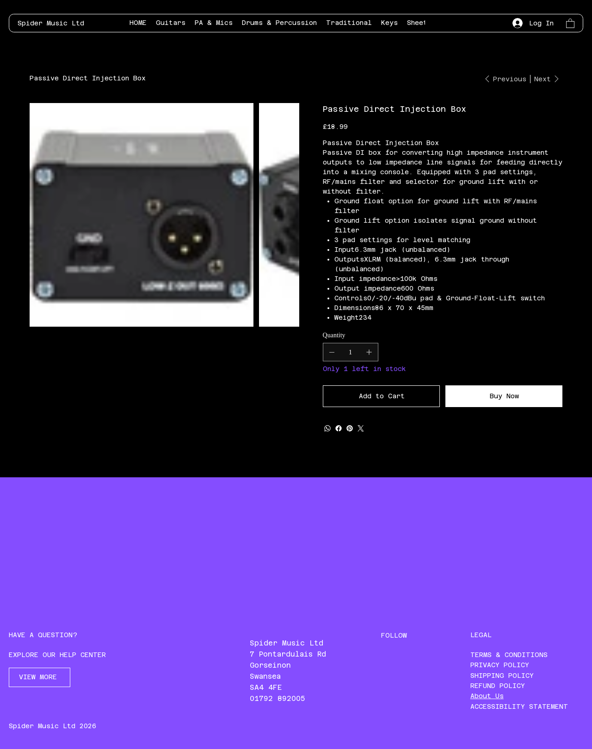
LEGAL (481, 635)
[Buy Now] (503, 396)
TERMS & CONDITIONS (509, 654)
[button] (570, 23)
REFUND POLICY (497, 685)
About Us (487, 696)
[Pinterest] (349, 428)
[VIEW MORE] (39, 677)
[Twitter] (360, 428)
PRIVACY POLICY (499, 665)
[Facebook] (338, 428)
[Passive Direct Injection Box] (88, 78)
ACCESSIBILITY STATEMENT (519, 706)
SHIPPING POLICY (502, 675)
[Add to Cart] (381, 396)
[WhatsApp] (327, 428)
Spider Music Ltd (51, 23)
